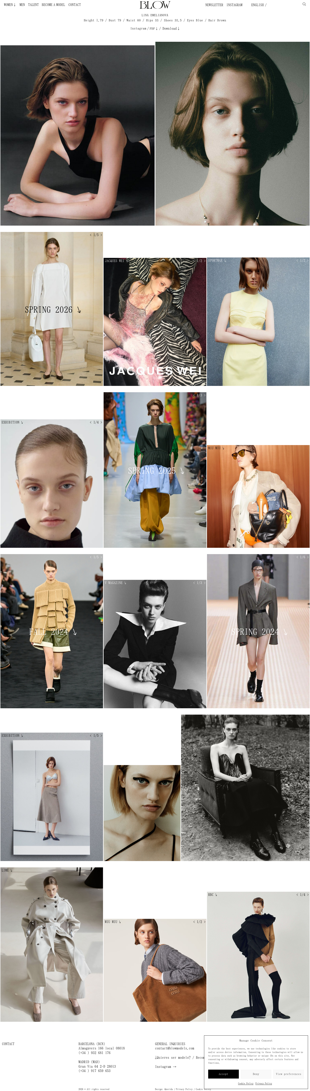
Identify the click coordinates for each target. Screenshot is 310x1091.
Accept (223, 1074)
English (257, 5)
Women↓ (10, 5)
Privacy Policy (263, 1083)
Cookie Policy (245, 1083)
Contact (74, 5)
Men (22, 5)
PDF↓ (154, 28)
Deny (256, 1074)
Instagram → (165, 1066)
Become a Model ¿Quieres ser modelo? (44, 5)
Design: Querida (164, 1089)
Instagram (234, 5)
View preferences (288, 1074)
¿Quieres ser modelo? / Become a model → (190, 1057)
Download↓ (171, 28)
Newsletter (214, 5)
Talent (33, 5)
